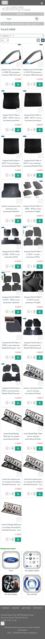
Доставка (26, 608)
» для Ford (35, 23)
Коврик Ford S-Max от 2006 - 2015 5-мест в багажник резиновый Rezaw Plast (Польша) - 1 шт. (11, 120)
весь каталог (32, 594)
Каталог (16, 608)
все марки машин (32, 570)
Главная (5, 23)
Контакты (37, 608)
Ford (11, 570)
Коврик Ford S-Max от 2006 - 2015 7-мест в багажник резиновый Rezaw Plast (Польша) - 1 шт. (33, 120)
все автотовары (11, 594)
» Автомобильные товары (20, 23)
